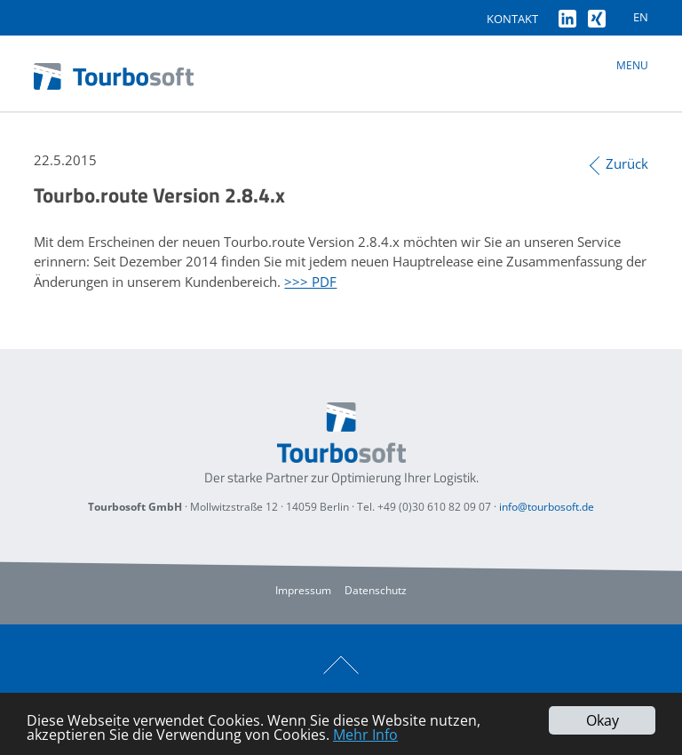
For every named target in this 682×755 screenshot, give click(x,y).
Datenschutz (376, 590)
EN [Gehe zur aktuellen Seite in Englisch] (640, 17)
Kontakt (512, 19)
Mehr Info (365, 734)
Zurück (627, 163)
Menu (632, 65)
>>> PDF (310, 281)
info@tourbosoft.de (546, 506)
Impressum (303, 590)
